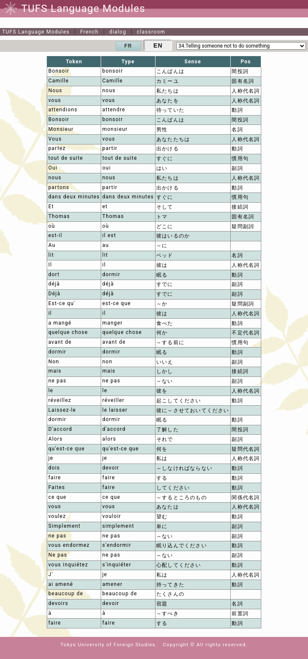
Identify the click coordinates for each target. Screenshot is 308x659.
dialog (117, 32)
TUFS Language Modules (36, 32)
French (89, 32)
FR (128, 46)
